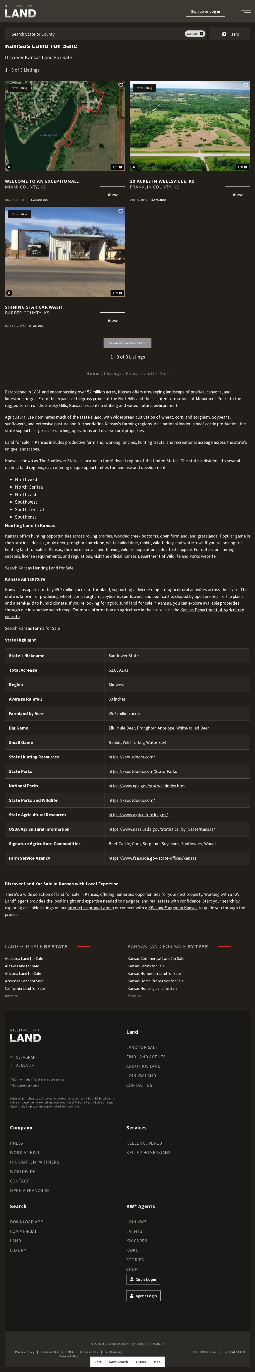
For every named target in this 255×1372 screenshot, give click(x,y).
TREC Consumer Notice (24, 1085)
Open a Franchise (30, 1190)
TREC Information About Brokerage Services (37, 1079)
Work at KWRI (25, 1152)
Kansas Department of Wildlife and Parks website (169, 556)
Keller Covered (144, 1143)
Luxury (18, 1250)
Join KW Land (141, 1076)
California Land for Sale (25, 988)
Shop (132, 1269)
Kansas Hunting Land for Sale (153, 988)
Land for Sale (142, 1047)
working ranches (120, 442)
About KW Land (143, 1066)
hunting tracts (151, 442)
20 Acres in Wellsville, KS (162, 181)
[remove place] (201, 33)
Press (16, 1143)
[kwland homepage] (25, 1035)
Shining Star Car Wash (33, 307)
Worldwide (22, 1171)
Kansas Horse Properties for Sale (156, 980)
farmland (94, 442)
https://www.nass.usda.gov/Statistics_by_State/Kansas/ (162, 829)
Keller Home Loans (148, 1152)
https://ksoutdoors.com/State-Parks (143, 771)
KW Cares (136, 1241)
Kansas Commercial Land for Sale (156, 958)
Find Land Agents (146, 1057)
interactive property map (91, 908)
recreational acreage (193, 442)
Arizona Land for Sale (23, 973)
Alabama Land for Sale (24, 958)
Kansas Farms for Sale (146, 965)
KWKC (132, 1250)
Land (15, 1241)
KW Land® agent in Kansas (172, 908)
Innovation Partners (34, 1162)
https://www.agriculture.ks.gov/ (138, 815)
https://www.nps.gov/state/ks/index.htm (147, 786)
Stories (135, 1260)
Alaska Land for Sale (22, 965)
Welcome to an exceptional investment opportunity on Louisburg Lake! (41, 181)
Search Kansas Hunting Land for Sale (39, 568)
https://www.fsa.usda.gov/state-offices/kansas (152, 858)
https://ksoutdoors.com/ (132, 757)
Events (134, 1231)
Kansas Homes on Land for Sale (154, 973)
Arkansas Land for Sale (24, 980)
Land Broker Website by (219, 1352)
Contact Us (139, 1085)
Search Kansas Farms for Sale (32, 628)
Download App (26, 1222)
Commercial (23, 1231)
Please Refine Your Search (127, 343)
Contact (19, 1181)
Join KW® (136, 1222)
